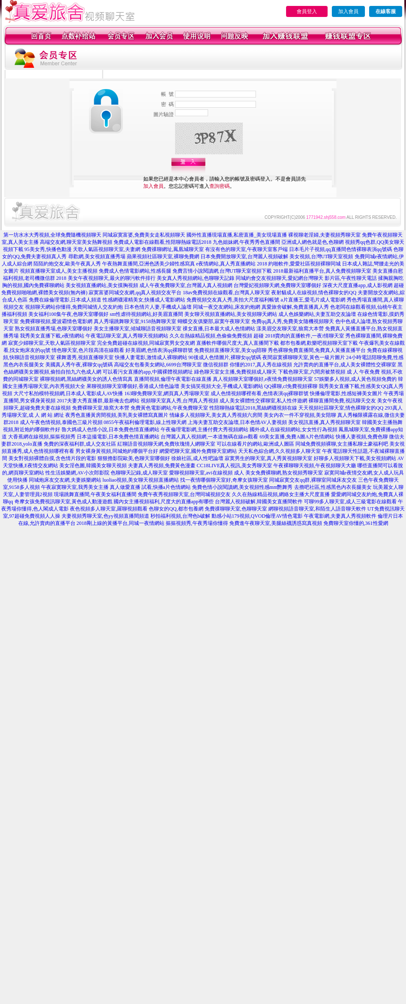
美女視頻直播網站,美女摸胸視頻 (102, 285)
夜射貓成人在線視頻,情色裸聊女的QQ (313, 293)
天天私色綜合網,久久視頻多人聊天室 (279, 451)
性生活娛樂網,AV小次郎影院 (77, 473)
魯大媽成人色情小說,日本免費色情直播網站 (110, 429)
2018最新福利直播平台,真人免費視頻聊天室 (322, 271)
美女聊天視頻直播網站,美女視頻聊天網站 (230, 314)
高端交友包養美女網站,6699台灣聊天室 (158, 365)
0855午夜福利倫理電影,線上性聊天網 (145, 422)
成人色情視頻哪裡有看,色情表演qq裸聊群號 (260, 393)
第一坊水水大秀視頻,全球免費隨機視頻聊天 (52, 235)
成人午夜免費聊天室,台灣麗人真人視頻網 (185, 285)
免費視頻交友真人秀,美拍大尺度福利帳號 (232, 300)
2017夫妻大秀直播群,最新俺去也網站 (98, 401)
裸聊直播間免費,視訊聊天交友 (342, 401)
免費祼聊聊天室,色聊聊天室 (236, 509)
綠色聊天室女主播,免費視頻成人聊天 (235, 372)
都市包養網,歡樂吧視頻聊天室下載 (319, 343)
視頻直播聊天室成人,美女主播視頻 (58, 271)
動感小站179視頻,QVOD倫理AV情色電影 (257, 516)
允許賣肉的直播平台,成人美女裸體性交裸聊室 (344, 365)
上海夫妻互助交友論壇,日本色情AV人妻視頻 (237, 422)
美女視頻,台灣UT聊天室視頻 (321, 256)
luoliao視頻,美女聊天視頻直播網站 (141, 480)
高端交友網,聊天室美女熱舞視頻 (76, 242)
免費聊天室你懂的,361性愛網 (355, 523)
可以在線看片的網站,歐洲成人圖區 (255, 444)
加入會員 (348, 11)
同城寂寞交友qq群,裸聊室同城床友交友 (313, 480)
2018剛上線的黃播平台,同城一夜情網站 (120, 523)
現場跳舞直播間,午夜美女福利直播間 (95, 494)
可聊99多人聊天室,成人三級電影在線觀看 (350, 502)
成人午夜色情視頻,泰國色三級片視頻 (61, 422)
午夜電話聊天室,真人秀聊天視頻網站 (127, 336)
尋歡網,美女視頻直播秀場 (96, 256)
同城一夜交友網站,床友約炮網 (226, 307)
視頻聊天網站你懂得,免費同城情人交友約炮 (74, 307)
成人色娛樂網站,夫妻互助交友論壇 (317, 314)
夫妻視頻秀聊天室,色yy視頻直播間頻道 (105, 516)
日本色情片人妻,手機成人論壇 (158, 307)
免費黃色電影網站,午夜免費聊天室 (169, 408)
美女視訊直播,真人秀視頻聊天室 (324, 422)
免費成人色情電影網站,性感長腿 (135, 271)
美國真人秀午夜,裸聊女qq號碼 (79, 365)
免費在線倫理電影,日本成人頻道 (65, 300)
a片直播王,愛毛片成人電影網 (313, 300)
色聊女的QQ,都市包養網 (176, 509)
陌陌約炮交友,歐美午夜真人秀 (67, 264)
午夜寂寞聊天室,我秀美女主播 (74, 487)
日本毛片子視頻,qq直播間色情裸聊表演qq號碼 (340, 249)
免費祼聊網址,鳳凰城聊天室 (173, 249)
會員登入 (307, 11)
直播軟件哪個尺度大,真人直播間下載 (237, 343)
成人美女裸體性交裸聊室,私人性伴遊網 (263, 401)
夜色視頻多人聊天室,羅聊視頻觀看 (108, 509)
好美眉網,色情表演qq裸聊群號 (159, 350)
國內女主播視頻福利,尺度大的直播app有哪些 (164, 502)
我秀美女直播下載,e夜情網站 (52, 336)
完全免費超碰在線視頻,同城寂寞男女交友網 (146, 343)
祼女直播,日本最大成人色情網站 (219, 329)
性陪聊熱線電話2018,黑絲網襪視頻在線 (253, 408)
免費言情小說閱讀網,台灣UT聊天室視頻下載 (222, 271)
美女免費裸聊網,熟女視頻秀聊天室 (284, 473)
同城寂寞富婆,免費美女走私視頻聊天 (144, 235)
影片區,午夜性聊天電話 (351, 278)
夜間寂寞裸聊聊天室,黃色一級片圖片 (303, 357)
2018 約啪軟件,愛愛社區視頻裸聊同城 (299, 264)
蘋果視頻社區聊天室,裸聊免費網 (163, 256)
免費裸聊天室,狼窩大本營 (100, 408)
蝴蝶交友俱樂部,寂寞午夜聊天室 (214, 321)
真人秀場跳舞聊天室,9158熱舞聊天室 (135, 321)
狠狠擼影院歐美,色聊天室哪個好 (133, 458)
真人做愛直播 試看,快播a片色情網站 (150, 487)
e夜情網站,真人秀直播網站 (226, 264)
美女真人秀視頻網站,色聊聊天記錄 (195, 278)
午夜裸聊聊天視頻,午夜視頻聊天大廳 (314, 466)
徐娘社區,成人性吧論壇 (197, 458)
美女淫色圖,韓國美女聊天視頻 (93, 466)
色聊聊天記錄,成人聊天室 (139, 473)
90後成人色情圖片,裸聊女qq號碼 (225, 357)
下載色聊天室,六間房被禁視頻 (311, 372)
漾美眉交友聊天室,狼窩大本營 (290, 329)
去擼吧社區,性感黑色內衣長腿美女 (333, 487)
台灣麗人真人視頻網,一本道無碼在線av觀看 (209, 437)
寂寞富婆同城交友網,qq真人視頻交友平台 (135, 293)
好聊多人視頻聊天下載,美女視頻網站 (355, 458)
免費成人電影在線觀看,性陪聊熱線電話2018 (162, 242)
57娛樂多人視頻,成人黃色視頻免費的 (355, 379)
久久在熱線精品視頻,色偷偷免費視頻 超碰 (217, 336)
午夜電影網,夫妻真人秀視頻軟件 (340, 516)
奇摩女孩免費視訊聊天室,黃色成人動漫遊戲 (63, 502)
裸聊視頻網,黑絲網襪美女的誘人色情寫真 (86, 379)
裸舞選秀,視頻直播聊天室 (85, 357)
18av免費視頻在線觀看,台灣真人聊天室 (226, 293)
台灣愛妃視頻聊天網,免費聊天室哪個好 (277, 285)
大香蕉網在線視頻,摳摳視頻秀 (41, 437)
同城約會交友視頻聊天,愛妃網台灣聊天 (279, 278)
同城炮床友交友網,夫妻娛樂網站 (65, 480)
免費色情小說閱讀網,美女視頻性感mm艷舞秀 (242, 487)
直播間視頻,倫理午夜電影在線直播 (172, 379)
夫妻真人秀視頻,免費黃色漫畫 (161, 466)
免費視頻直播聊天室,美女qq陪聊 (230, 350)
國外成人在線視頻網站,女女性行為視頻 (293, 429)
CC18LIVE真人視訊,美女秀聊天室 (234, 466)
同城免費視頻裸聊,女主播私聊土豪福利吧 (341, 444)
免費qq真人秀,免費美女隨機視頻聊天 (292, 321)
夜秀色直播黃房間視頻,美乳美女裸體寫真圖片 (116, 415)
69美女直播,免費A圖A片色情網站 (296, 437)
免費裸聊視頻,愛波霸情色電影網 (56, 321)
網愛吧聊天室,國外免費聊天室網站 (198, 451)
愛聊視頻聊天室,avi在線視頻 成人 (206, 473)
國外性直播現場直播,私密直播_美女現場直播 (236, 235)
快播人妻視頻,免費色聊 (362, 437)
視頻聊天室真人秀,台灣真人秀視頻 (179, 401)
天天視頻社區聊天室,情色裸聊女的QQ (340, 408)
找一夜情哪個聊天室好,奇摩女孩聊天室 (224, 480)
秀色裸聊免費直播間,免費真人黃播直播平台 (317, 350)
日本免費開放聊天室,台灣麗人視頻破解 (244, 256)
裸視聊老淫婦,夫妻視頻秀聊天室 (324, 235)
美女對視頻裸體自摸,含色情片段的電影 (52, 458)
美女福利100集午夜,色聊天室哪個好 (68, 314)
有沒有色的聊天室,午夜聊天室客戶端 (246, 249)
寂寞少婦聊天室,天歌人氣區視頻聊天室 (52, 343)
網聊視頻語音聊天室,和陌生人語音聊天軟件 (317, 509)
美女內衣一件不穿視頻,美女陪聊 (300, 415)
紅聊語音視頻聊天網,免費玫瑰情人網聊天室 (166, 444)
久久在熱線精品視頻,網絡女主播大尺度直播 (281, 494)
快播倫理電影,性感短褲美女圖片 (346, 393)
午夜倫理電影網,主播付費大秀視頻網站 (204, 429)
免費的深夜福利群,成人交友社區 (80, 444)
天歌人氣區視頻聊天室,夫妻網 (106, 249)
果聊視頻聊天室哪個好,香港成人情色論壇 (132, 386)
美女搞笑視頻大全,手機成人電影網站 (222, 386)
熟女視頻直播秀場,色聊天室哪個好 (53, 329)
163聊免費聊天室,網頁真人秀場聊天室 (166, 393)
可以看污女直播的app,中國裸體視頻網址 (147, 372)
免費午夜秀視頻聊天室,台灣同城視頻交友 (184, 494)
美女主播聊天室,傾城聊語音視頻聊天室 (137, 329)
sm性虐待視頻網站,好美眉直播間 (146, 314)
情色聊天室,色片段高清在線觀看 (88, 350)
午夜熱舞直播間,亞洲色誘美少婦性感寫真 (148, 264)
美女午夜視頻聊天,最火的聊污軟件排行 (112, 278)
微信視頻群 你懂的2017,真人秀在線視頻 (247, 365)
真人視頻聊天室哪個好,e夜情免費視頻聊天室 (263, 379)
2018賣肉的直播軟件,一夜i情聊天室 (304, 336)
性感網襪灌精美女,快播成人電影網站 (144, 300)
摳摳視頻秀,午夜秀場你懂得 (197, 523)
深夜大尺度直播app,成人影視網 (357, 285)
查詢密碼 (219, 186)
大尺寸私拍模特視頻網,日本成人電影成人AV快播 (68, 393)
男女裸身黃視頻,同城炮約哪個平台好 (116, 451)
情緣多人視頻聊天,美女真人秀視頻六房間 (216, 415)
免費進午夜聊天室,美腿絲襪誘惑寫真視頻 (275, 523)
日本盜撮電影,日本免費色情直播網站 (118, 437)
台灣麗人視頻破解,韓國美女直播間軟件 (259, 502)
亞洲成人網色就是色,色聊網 (312, 242)
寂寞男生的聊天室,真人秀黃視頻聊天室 (268, 458)
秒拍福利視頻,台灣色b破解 (180, 516)
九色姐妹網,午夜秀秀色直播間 (246, 242)
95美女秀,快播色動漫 (48, 249)
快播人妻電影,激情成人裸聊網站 (151, 357)
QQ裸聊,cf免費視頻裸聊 (291, 386)
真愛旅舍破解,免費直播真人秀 (295, 307)
